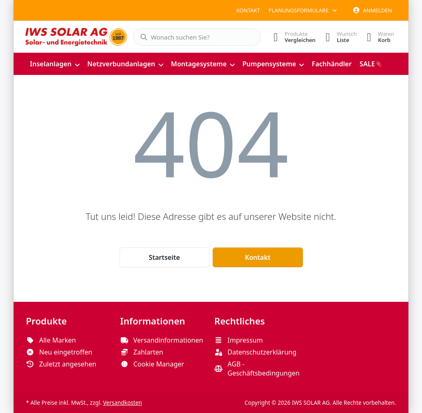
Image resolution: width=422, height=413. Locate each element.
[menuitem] (54, 64)
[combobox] (193, 37)
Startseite (164, 256)
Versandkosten (122, 402)
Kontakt (248, 10)
